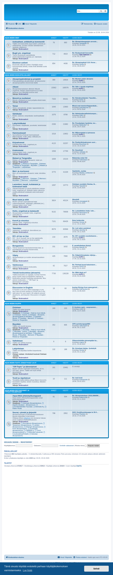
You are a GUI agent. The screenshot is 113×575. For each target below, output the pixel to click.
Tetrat (15, 106)
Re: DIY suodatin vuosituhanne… (85, 236)
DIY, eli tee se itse (21, 236)
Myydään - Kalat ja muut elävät (33, 330)
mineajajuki (83, 201)
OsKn (81, 115)
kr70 (81, 80)
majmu (81, 342)
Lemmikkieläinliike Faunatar (25, 406)
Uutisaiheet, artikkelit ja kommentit (29, 42)
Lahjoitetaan (18, 348)
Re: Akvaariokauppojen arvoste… (85, 41)
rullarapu (82, 152)
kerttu (81, 100)
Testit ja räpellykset (21, 378)
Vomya (81, 222)
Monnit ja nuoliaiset (22, 98)
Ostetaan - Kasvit (20, 315)
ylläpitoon (27, 418)
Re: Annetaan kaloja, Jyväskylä (84, 348)
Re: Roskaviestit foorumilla (82, 53)
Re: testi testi (77, 378)
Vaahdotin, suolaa (79, 171)
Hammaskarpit (19, 133)
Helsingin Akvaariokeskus (31, 403)
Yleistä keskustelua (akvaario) (26, 273)
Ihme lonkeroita (78, 220)
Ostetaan (17, 307)
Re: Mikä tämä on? (79, 272)
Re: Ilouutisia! (77, 150)
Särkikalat (17, 114)
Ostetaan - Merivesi (26, 318)
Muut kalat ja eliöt (21, 200)
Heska (81, 64)
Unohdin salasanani (67, 445)
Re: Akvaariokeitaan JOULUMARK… (86, 395)
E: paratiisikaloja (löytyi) (81, 245)
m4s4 (81, 309)
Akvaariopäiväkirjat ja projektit (27, 79)
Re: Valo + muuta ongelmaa (82, 86)
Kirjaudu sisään (11, 442)
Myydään (17, 324)
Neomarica (83, 212)
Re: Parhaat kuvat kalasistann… (84, 265)
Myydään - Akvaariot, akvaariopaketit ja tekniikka (29, 332)
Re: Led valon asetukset (81, 228)
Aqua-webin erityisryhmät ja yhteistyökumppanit (17, 391)
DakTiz (79, 466)
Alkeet (15, 87)
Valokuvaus (18, 265)
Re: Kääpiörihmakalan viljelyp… (84, 255)
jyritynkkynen (84, 107)
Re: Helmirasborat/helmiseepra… (85, 113)
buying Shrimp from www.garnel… (85, 287)
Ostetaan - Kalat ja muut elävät (33, 313)
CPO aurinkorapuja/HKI (81, 324)
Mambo (82, 247)
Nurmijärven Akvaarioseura (31, 423)
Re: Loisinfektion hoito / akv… (83, 211)
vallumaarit (83, 326)
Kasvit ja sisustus (21, 220)
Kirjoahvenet (18, 142)
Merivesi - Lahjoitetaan (29, 180)
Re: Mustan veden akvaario (82, 79)
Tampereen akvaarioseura (29, 424)
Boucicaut (82, 144)
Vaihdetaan (18, 341)
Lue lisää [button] (27, 570)
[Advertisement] (56, 489)
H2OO (81, 266)
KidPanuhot (83, 289)
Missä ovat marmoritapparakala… (85, 106)
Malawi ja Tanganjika (22, 158)
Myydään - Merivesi (26, 335)
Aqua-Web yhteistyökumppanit (27, 396)
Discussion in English (23, 287)
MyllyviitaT (83, 125)
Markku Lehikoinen (86, 173)
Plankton (82, 414)
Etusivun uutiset (20, 63)
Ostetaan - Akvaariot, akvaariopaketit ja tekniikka (29, 315)
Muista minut (81, 445)
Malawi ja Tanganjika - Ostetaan (33, 164)
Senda (81, 350)
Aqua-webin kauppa (13, 303)
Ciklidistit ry (29, 430)
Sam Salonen (84, 55)
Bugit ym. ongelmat (21, 53)
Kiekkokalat (18, 150)
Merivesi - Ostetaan (29, 178)
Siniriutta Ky (38, 407)
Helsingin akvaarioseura (33, 427)
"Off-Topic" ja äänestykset (25, 367)
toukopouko (83, 379)
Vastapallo (83, 43)
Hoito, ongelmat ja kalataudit (26, 211)
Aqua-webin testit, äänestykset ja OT (20, 363)
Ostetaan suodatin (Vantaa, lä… (84, 184)
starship (82, 230)
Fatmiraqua (83, 160)
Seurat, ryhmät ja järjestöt (24, 412)
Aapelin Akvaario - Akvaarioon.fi (28, 404)
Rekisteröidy (26, 442)
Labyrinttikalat (19, 123)
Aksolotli (75, 199)
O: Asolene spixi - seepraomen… (84, 307)
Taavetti (82, 186)
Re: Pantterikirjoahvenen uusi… (84, 142)
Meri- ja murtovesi (21, 171)
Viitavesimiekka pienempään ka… (85, 340)
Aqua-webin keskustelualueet (18, 75)
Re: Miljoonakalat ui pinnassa (83, 133)
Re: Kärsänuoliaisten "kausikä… (84, 98)
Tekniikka (17, 228)
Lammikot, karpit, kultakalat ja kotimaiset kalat (26, 185)
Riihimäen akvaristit (35, 432)
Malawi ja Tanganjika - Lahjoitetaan (30, 166)
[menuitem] (18, 24)
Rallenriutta (83, 397)
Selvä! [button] (96, 568)
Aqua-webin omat (12, 38)
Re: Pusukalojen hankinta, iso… (84, 123)
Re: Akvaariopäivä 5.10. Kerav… (84, 62)
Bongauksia (18, 246)
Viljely (15, 255)
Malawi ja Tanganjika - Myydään (25, 165)
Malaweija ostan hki (79, 158)
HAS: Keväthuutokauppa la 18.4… (85, 412)
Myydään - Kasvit (20, 331)
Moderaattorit (23, 49)
